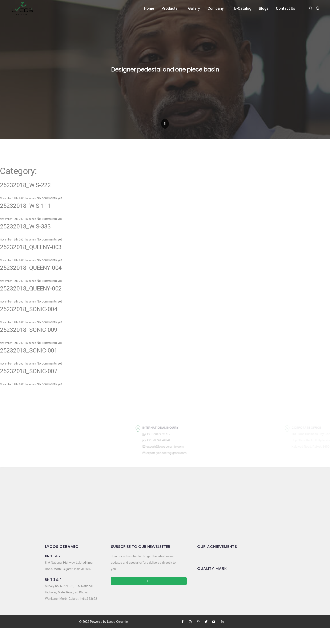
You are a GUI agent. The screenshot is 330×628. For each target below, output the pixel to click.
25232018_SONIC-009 (28, 329)
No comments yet (49, 198)
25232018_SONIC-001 (28, 350)
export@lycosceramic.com (190, 446)
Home (149, 8)
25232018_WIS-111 (25, 205)
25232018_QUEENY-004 (31, 267)
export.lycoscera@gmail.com (192, 453)
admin (32, 198)
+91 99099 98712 (184, 434)
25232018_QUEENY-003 (31, 247)
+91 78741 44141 (184, 440)
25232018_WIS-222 (25, 185)
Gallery (194, 8)
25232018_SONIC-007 (28, 371)
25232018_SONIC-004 (28, 309)
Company (216, 8)
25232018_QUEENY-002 (31, 288)
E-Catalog (242, 8)
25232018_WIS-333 (25, 226)
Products (169, 8)
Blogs (263, 8)
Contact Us (285, 8)
